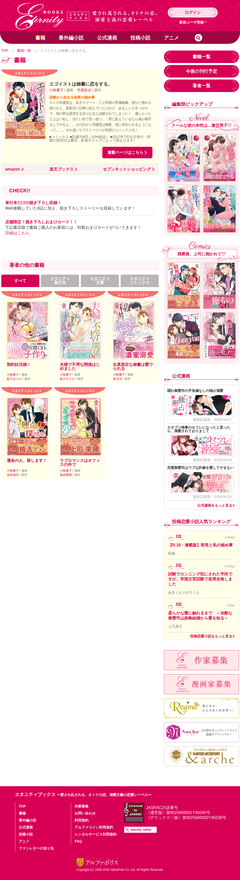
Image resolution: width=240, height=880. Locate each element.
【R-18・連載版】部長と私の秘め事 (200, 545)
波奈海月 (13, 475)
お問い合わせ (85, 813)
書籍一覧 (24, 51)
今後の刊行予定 (201, 71)
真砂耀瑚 (66, 475)
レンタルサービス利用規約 (96, 834)
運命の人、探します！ (27, 460)
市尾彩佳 (84, 90)
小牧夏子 (56, 90)
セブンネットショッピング (127, 169)
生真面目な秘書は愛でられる (133, 366)
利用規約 (82, 820)
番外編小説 (71, 38)
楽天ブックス (62, 169)
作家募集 (82, 806)
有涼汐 (118, 379)
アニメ (171, 38)
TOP (4, 51)
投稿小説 (140, 38)
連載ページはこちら (125, 152)
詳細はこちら (17, 233)
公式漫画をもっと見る (214, 505)
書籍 (40, 38)
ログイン (193, 12)
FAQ (78, 841)
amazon (12, 169)
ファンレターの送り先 (36, 848)
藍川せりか (15, 379)
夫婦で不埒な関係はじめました (80, 366)
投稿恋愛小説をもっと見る (211, 636)
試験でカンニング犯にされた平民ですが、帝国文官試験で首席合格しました (200, 579)
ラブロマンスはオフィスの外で (80, 462)
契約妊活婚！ (19, 364)
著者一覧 (201, 85)
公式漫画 (107, 38)
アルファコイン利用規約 (94, 827)
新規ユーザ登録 (191, 22)
